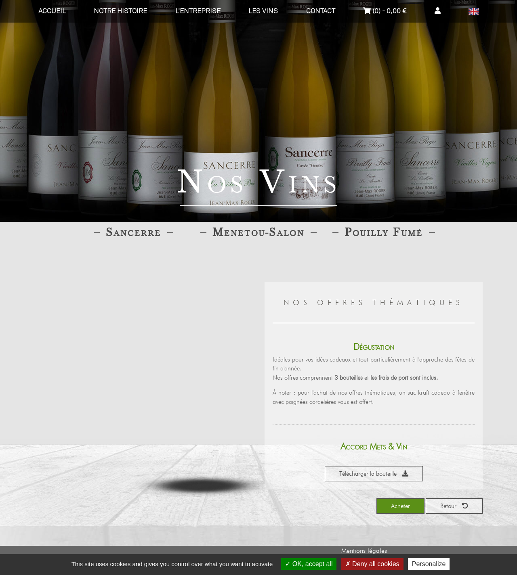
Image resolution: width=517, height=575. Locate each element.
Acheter (400, 506)
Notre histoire (120, 11)
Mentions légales (364, 550)
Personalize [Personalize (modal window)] (429, 563)
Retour (454, 506)
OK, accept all (308, 563)
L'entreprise (198, 11)
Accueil (52, 11)
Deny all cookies (372, 563)
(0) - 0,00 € (384, 11)
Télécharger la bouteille (373, 473)
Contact (320, 11)
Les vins (263, 11)
